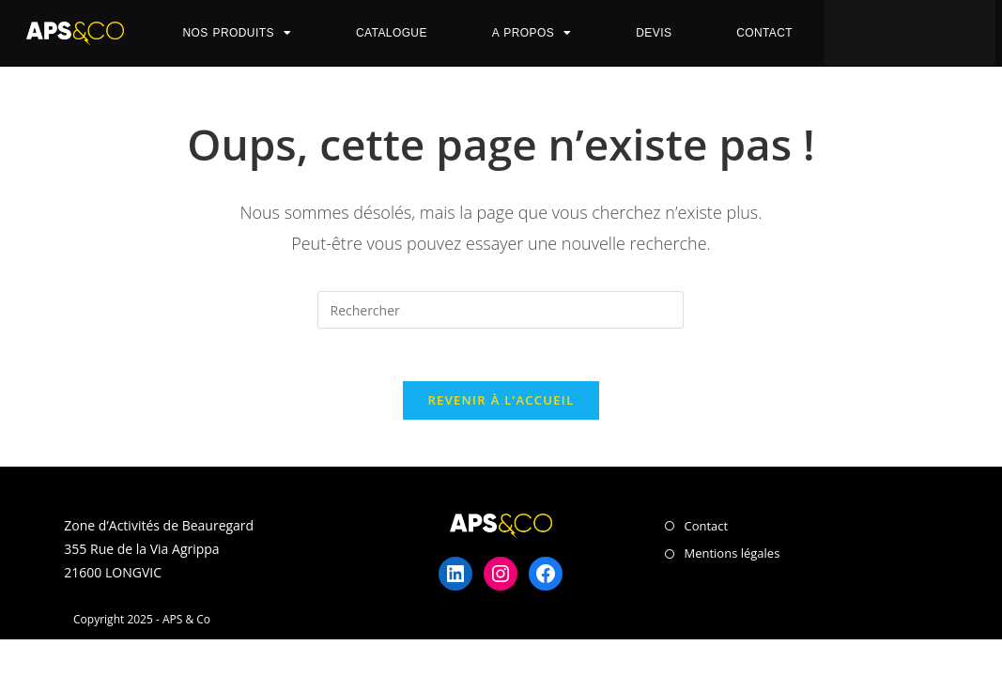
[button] (897, 31)
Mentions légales (731, 557)
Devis (653, 32)
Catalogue (391, 32)
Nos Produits (236, 33)
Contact (764, 32)
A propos (532, 33)
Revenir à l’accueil (500, 403)
